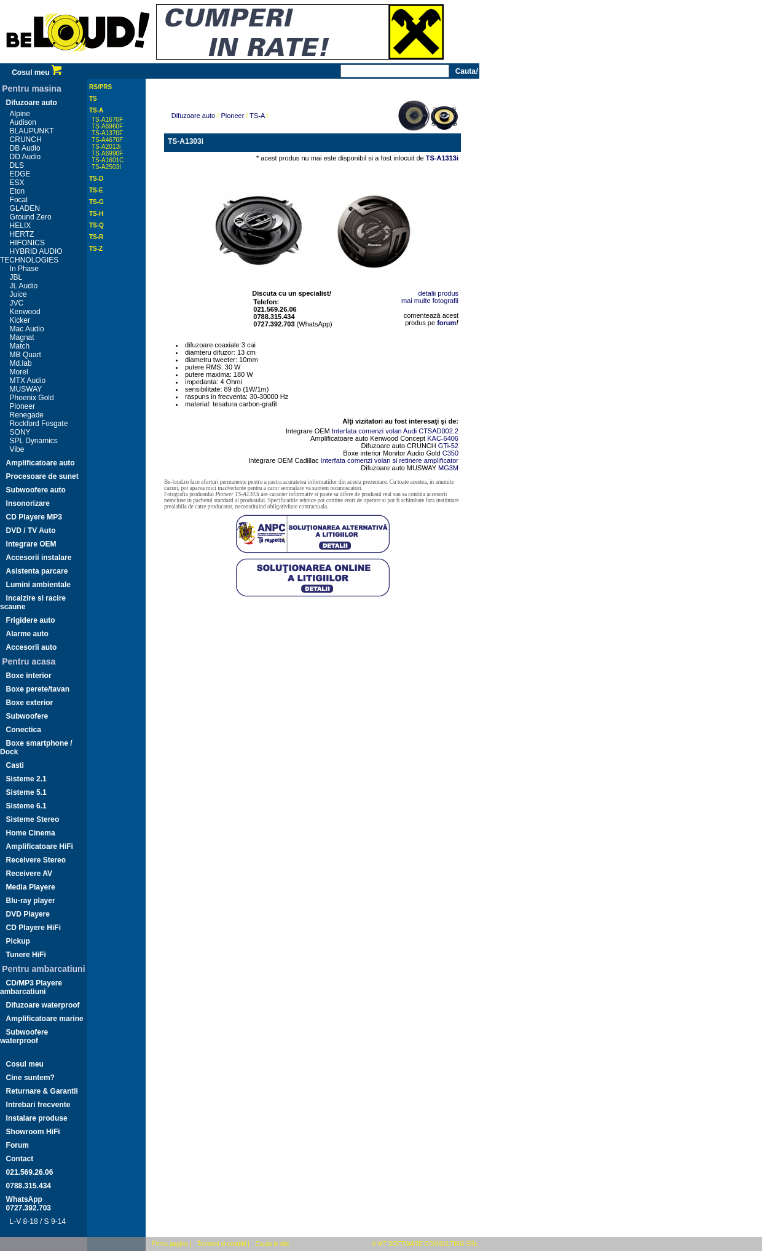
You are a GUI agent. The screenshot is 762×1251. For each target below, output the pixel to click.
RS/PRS (100, 87)
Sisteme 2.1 (26, 779)
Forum (17, 1145)
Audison (23, 122)
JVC (17, 303)
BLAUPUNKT (32, 131)
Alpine (20, 113)
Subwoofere (27, 716)
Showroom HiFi (33, 1131)
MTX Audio (28, 380)
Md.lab (21, 363)
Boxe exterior (29, 702)
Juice (18, 294)
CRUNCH (26, 139)
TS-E (96, 190)
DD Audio (25, 156)
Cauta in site (273, 1244)
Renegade (27, 415)
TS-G (96, 202)
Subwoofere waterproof (24, 1036)
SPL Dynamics (34, 440)
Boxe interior (29, 675)
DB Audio (25, 148)
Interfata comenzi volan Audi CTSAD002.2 (395, 431)
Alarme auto (27, 633)
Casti (15, 765)
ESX (17, 182)
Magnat (22, 337)
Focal (19, 199)
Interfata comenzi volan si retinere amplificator (389, 460)
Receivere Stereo (36, 860)
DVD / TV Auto (31, 530)
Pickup (18, 941)
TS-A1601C (108, 160)
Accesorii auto (31, 647)
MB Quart (25, 354)
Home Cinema (30, 833)
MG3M (448, 468)
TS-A (96, 110)
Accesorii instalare (39, 557)
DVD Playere (28, 914)
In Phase (24, 268)
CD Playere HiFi (33, 927)
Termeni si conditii (221, 1244)
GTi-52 (448, 445)
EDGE (20, 174)
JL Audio (24, 286)
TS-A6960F (107, 126)
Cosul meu (36, 72)
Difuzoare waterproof (43, 1005)
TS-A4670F (107, 139)
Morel (19, 372)
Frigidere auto (30, 620)
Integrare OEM (31, 544)
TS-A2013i (106, 146)
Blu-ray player (30, 900)
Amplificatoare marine (45, 1018)
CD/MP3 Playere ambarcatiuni (31, 987)
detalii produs (438, 293)
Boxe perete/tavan (37, 689)
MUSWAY (26, 389)
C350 (450, 453)
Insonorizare (28, 503)
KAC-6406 (442, 438)
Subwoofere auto (36, 490)
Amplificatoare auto (40, 463)
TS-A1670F (107, 119)
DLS (17, 165)
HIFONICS (27, 243)
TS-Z (96, 248)
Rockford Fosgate (39, 423)
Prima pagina (170, 1244)
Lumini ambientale (38, 584)
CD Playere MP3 (34, 517)
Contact (20, 1158)
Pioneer (22, 406)
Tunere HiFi (26, 954)
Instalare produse (37, 1118)
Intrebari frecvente (38, 1104)
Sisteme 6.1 (26, 806)
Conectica (23, 729)
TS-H (96, 213)
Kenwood (25, 311)
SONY (20, 432)
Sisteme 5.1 (26, 792)
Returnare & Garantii (42, 1091)
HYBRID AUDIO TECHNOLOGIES (31, 255)
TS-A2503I (106, 167)
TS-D (96, 178)
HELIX (20, 225)
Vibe (17, 449)
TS (93, 98)
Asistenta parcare (37, 571)
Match (20, 346)
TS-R (96, 237)
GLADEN (25, 208)
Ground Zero (31, 217)
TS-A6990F (107, 153)
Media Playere (30, 887)
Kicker (20, 320)
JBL (16, 277)
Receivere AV (29, 873)
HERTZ (22, 234)
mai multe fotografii (429, 300)
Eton (17, 191)
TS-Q (96, 225)
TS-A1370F (107, 133)
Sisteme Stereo (33, 819)
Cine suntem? (30, 1077)
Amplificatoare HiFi (39, 846)
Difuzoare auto (31, 102)
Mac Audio (27, 329)
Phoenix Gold (32, 397)
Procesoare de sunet (42, 476)
